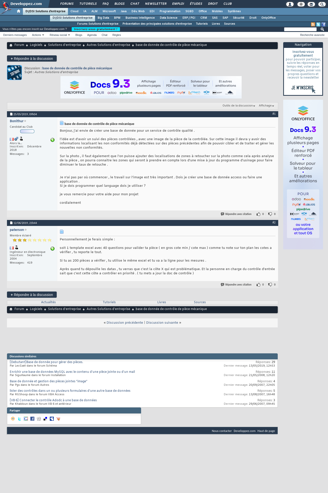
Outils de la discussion (237, 105)
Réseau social (58, 34)
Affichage (265, 105)
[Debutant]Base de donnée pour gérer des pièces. (46, 362)
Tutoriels (88, 4)
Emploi (177, 4)
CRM (203, 18)
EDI (152, 11)
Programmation (170, 11)
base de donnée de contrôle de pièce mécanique (77, 68)
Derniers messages (15, 34)
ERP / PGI (188, 18)
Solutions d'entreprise (64, 45)
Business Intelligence (140, 18)
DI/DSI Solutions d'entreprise (45, 11)
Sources (229, 24)
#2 (274, 222)
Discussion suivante (162, 323)
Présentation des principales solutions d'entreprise (157, 24)
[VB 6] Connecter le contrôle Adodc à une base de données (53, 400)
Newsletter (155, 4)
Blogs (119, 4)
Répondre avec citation (236, 214)
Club (227, 4)
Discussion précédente (125, 323)
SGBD (189, 11)
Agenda (92, 34)
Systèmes (234, 11)
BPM (117, 18)
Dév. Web (138, 11)
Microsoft (109, 11)
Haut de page (266, 431)
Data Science (168, 18)
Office (203, 11)
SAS (215, 18)
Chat (134, 4)
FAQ (105, 4)
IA (84, 11)
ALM (94, 11)
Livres (216, 24)
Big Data (103, 18)
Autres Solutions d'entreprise (108, 45)
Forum (19, 45)
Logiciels (36, 45)
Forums (66, 4)
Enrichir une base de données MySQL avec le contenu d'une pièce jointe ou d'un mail (72, 372)
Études (195, 4)
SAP (225, 18)
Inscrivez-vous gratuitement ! (95, 29)
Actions (36, 34)
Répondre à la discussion (32, 58)
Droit (212, 4)
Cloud (74, 11)
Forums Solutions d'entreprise (97, 24)
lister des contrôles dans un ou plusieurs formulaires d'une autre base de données (70, 391)
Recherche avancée (312, 34)
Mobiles (217, 11)
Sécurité (238, 18)
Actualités (48, 302)
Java (123, 11)
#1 (274, 113)
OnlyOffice (268, 18)
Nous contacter (222, 431)
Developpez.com (245, 431)
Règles (116, 34)
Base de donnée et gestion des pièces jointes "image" (48, 382)
